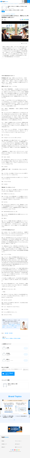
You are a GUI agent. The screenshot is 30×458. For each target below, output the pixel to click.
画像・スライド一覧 (24, 43)
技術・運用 (10, 333)
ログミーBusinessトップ (5, 3)
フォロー (26, 348)
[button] (25, 370)
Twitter (15, 327)
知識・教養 (6, 333)
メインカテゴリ (11, 3)
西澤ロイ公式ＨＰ (12, 324)
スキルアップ (16, 3)
